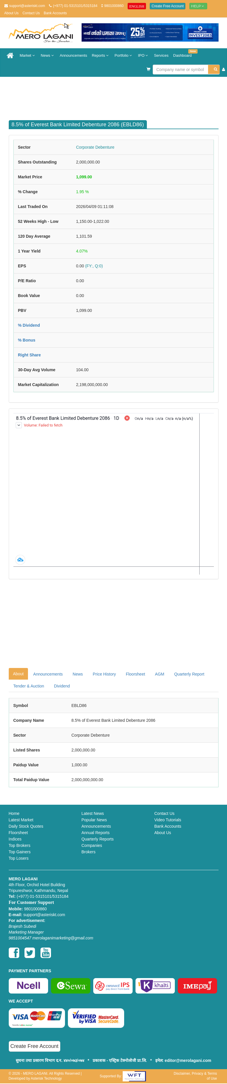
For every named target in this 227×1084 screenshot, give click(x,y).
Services (161, 55)
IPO (143, 55)
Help (198, 6)
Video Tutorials (167, 820)
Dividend (62, 686)
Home (14, 813)
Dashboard (183, 53)
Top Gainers (20, 852)
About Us (11, 13)
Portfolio (124, 55)
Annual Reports (96, 832)
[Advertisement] (118, 96)
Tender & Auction (28, 686)
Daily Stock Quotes (26, 826)
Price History (104, 674)
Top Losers (19, 858)
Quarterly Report (189, 674)
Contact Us (31, 13)
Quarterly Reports (98, 839)
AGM (159, 674)
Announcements (73, 55)
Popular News (94, 820)
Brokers (89, 852)
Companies (92, 845)
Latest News (93, 813)
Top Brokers (20, 845)
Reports (101, 55)
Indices (15, 839)
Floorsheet (135, 674)
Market (28, 55)
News (48, 55)
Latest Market (21, 820)
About (18, 673)
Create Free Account (168, 6)
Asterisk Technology (46, 1078)
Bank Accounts (55, 13)
